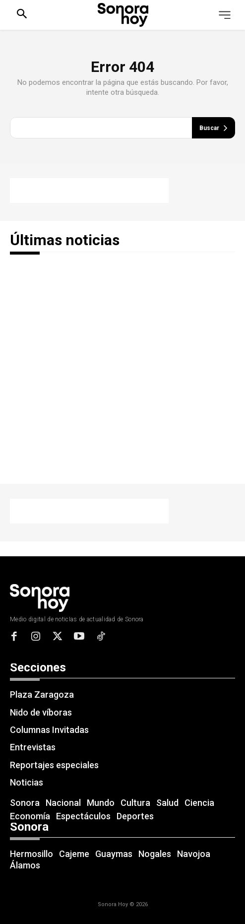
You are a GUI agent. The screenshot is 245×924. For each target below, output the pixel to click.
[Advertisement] (89, 190)
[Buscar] (213, 127)
